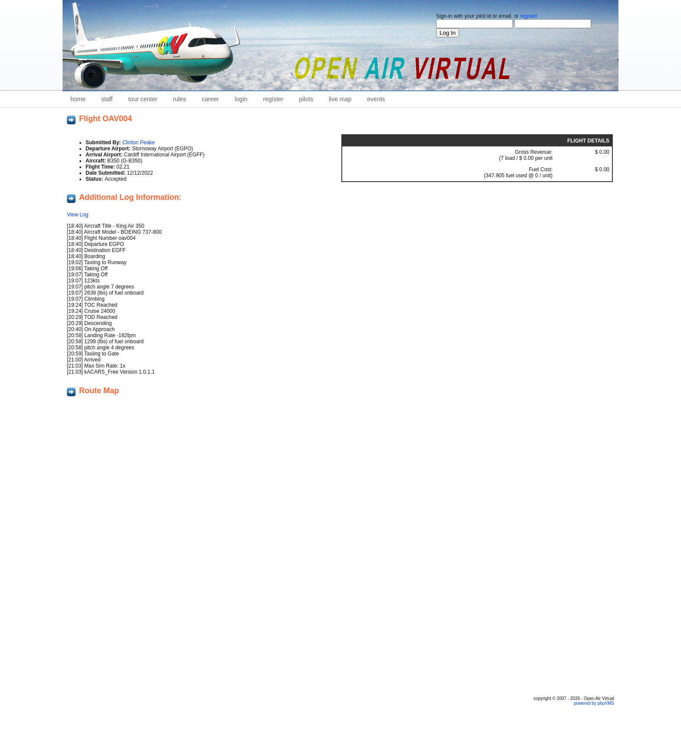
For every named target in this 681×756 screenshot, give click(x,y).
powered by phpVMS (594, 703)
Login (241, 99)
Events (376, 99)
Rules (179, 99)
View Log (77, 215)
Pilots (306, 99)
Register (273, 99)
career (210, 99)
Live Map (340, 99)
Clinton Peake (138, 142)
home (78, 99)
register (528, 16)
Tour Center (142, 99)
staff (106, 99)
